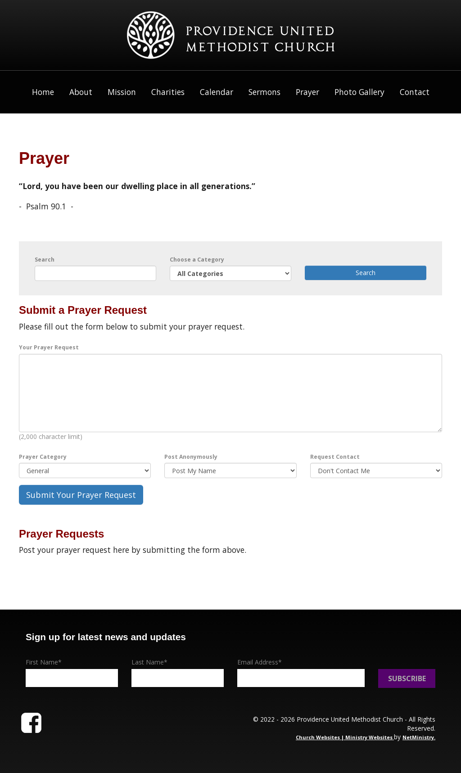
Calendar (216, 91)
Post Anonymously (190, 457)
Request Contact (335, 457)
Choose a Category (197, 259)
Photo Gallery (359, 91)
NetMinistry (418, 737)
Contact (414, 91)
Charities (168, 91)
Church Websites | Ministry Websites (345, 737)
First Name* (44, 662)
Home (43, 91)
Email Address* (259, 662)
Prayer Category (43, 457)
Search (44, 259)
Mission (122, 91)
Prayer (307, 91)
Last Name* (149, 662)
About (80, 91)
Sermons (264, 91)
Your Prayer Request (49, 347)
